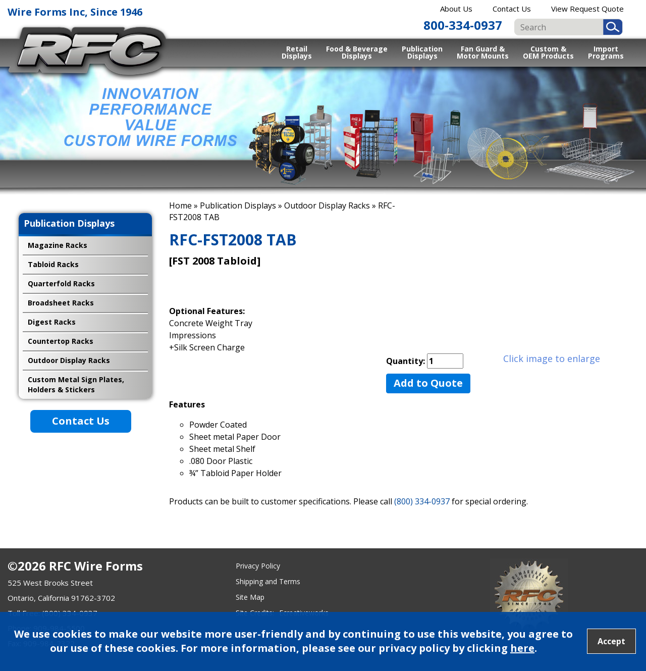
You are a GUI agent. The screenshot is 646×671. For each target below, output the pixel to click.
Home (180, 205)
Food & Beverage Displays (357, 52)
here (522, 648)
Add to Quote (428, 383)
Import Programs (606, 52)
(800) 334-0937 (422, 501)
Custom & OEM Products (548, 52)
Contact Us (512, 9)
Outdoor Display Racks (327, 205)
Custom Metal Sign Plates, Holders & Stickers (76, 384)
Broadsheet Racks (61, 302)
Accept (611, 641)
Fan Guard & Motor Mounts (483, 52)
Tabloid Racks (53, 264)
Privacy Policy (258, 566)
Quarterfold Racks (61, 283)
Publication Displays (422, 52)
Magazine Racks (57, 245)
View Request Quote (587, 9)
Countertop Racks (60, 341)
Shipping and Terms (268, 581)
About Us (456, 9)
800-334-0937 (462, 25)
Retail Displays (297, 52)
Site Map (250, 597)
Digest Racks (52, 322)
